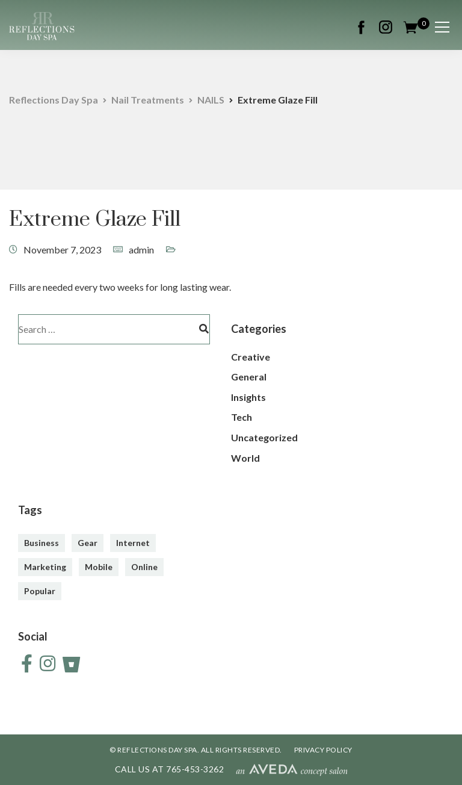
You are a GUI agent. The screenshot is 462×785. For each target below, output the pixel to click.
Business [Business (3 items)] (41, 543)
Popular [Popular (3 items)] (39, 591)
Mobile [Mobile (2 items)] (98, 567)
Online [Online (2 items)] (144, 567)
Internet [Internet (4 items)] (133, 543)
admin (141, 249)
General (248, 376)
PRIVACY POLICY (323, 749)
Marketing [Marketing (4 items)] (45, 567)
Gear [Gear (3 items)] (87, 543)
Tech (241, 417)
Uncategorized (264, 437)
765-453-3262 (195, 769)
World (245, 458)
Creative (250, 356)
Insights (248, 397)
